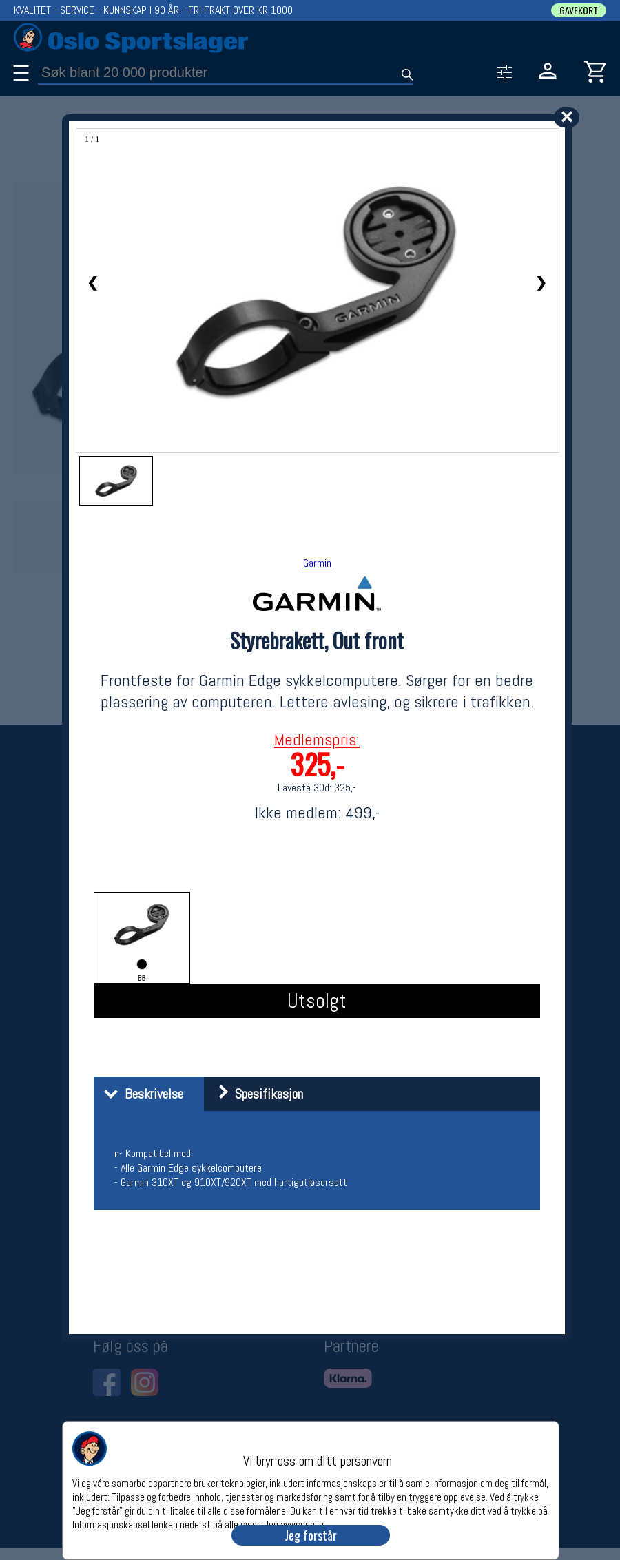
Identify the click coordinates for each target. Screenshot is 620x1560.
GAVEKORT (578, 10)
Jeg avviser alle (294, 1524)
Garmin (317, 563)
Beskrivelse (140, 1094)
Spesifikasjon (255, 1094)
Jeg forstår (311, 1535)
